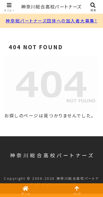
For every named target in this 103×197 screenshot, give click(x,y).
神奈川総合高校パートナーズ (51, 7)
